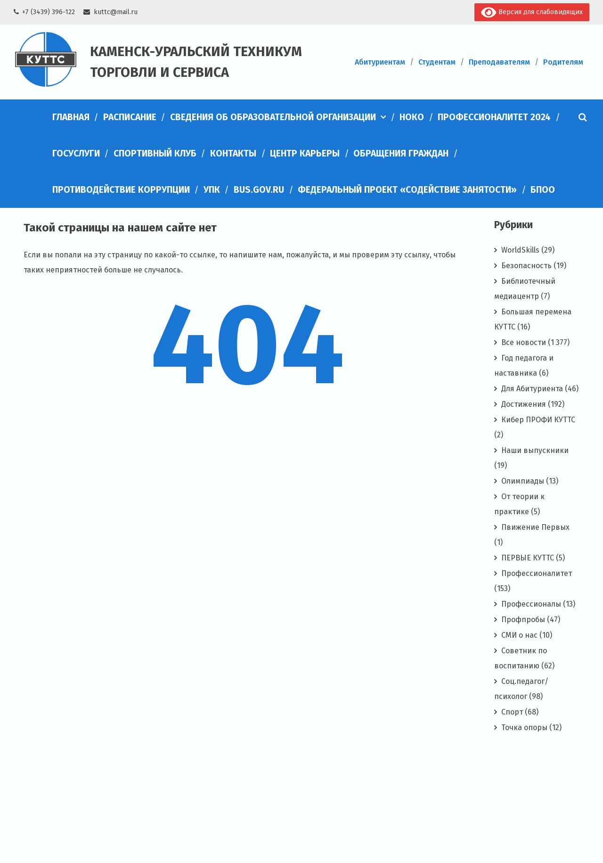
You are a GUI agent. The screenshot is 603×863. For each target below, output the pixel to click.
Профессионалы (531, 604)
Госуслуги (76, 153)
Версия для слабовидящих (531, 12)
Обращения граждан (400, 153)
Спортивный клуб (155, 153)
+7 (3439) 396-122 (48, 12)
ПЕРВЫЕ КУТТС (527, 557)
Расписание (129, 117)
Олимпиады (522, 481)
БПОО (542, 189)
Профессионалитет (536, 573)
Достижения (523, 404)
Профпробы (523, 619)
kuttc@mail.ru (116, 12)
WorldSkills (520, 250)
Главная (71, 117)
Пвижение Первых (535, 527)
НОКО (411, 117)
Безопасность (526, 265)
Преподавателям (499, 62)
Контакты (233, 153)
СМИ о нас (519, 635)
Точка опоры (524, 727)
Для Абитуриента (532, 388)
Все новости (523, 342)
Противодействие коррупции (121, 189)
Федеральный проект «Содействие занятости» (407, 189)
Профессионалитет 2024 (494, 117)
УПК (212, 189)
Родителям (563, 62)
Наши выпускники (535, 450)
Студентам (437, 62)
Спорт (512, 711)
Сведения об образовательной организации (273, 117)
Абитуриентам (380, 62)
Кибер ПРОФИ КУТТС (538, 419)
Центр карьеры (305, 153)
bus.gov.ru (259, 189)
